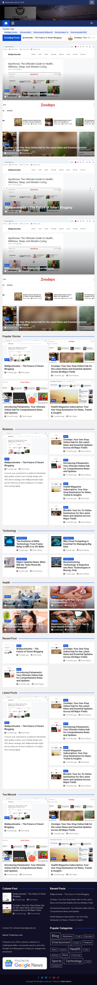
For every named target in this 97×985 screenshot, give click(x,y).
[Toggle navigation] (12, 23)
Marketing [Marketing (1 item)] (55, 955)
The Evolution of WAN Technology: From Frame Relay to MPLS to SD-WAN (30, 544)
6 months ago (57, 416)
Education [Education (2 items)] (88, 936)
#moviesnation (25, 32)
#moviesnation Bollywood (42, 32)
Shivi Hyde (24, 97)
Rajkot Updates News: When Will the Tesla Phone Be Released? (30, 565)
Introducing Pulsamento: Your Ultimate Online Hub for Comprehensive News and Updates (24, 409)
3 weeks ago (10, 97)
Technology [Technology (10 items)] (74, 961)
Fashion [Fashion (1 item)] (77, 943)
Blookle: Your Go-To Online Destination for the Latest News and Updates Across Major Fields (77, 514)
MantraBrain (66, 981)
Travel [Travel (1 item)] (88, 962)
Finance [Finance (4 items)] (87, 942)
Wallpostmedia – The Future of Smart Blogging (29, 93)
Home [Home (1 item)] (86, 950)
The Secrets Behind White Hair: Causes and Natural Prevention (24, 625)
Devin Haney (26, 153)
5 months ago (11, 153)
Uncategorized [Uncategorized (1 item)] (56, 966)
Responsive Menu (91, 2)
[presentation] (7, 188)
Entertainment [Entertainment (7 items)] (61, 942)
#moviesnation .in (61, 32)
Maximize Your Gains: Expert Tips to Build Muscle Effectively (70, 625)
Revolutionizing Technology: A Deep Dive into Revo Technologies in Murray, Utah (76, 566)
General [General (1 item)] (63, 950)
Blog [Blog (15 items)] (55, 936)
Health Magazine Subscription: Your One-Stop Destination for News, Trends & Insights (71, 409)
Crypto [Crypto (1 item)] (78, 936)
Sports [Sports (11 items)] (57, 961)
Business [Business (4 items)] (68, 936)
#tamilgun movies (10, 32)
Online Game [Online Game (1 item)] (76, 955)
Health (7, 596)
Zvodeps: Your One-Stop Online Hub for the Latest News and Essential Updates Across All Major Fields (71, 369)
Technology (21, 538)
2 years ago (22, 550)
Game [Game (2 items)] (54, 950)
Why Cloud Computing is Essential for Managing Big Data (77, 544)
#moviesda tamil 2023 (79, 32)
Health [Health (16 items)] (75, 949)
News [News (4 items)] (65, 955)
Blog (7, 91)
